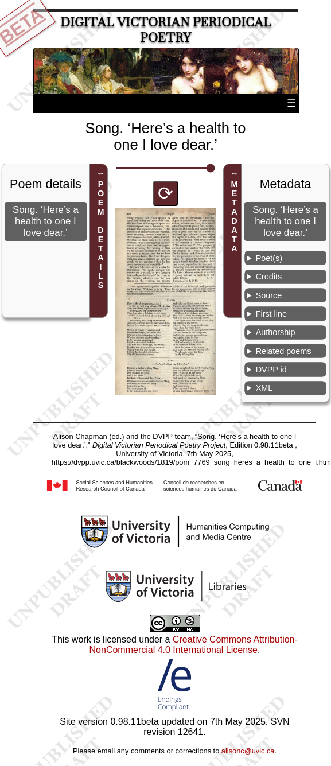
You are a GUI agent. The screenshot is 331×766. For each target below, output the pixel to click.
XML (264, 387)
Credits (269, 276)
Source (269, 295)
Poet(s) (269, 258)
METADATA (234, 216)
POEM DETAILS (100, 235)
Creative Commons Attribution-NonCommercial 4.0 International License (193, 645)
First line (271, 313)
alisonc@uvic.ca (248, 750)
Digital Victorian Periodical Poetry (165, 29)
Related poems (283, 351)
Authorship (275, 332)
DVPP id (271, 369)
